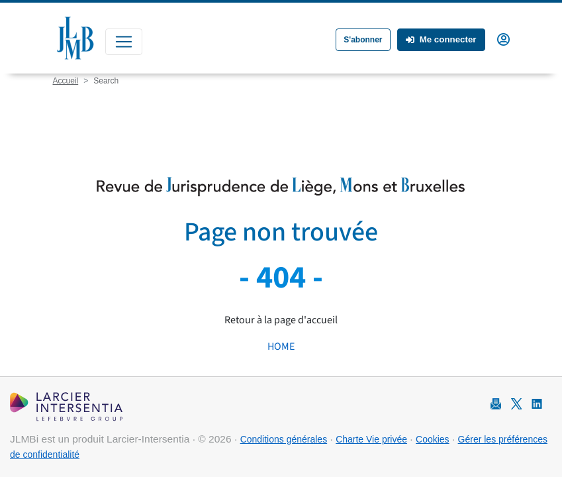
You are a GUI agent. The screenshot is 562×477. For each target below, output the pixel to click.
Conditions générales (284, 439)
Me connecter (441, 39)
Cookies (432, 439)
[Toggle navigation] (123, 41)
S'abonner (363, 39)
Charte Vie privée (371, 439)
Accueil (66, 80)
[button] (503, 38)
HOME (281, 346)
